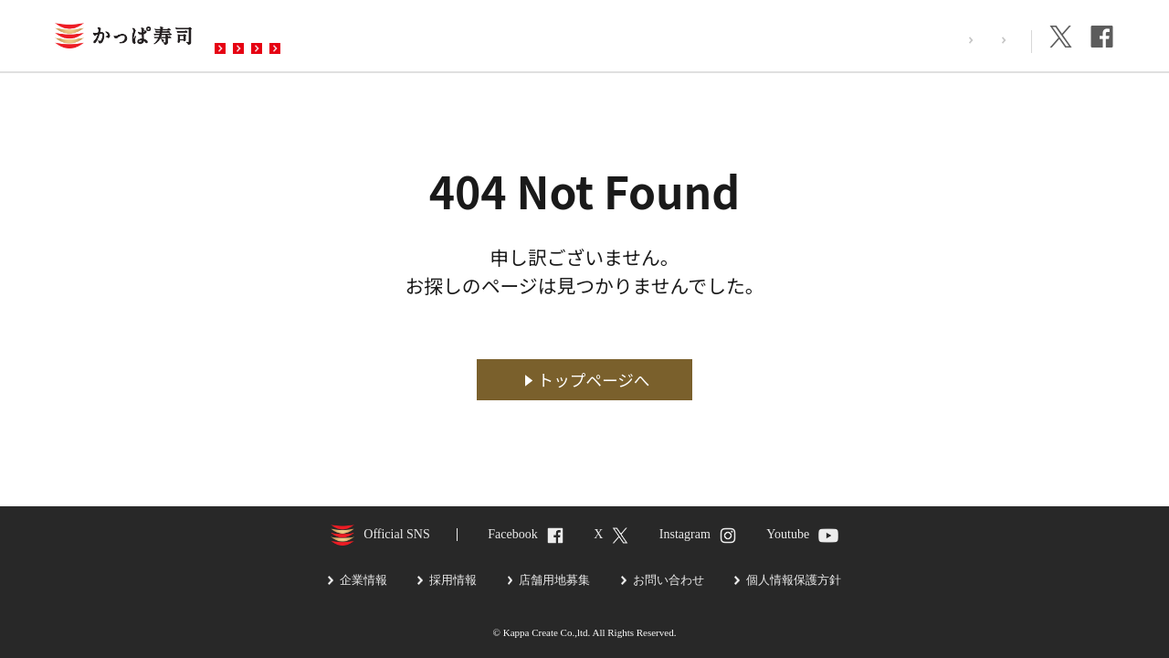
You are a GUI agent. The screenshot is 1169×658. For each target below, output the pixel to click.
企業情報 (991, 40)
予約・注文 (468, 37)
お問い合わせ (583, 37)
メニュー (368, 37)
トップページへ (594, 379)
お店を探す (267, 37)
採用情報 (910, 40)
